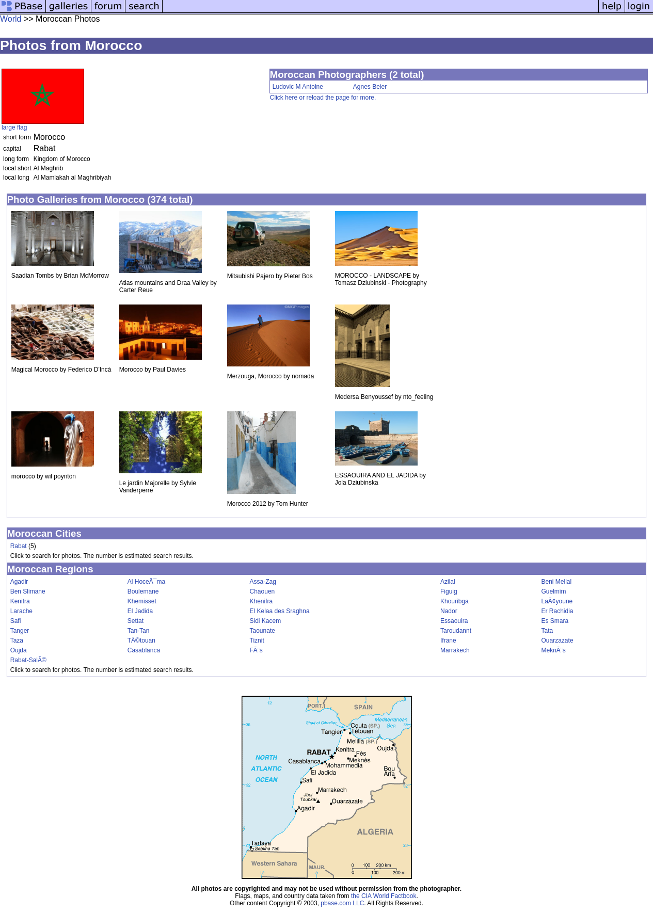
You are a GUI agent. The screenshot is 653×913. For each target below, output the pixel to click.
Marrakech (455, 650)
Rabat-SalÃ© (28, 660)
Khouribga (454, 601)
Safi (15, 620)
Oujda (18, 650)
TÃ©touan (141, 640)
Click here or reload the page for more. (323, 97)
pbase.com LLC (342, 903)
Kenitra (20, 601)
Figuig (448, 591)
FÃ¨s (256, 650)
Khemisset (142, 601)
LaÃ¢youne (557, 601)
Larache (21, 611)
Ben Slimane (27, 591)
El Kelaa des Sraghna (280, 611)
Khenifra (261, 601)
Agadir (19, 581)
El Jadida (140, 611)
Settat (136, 620)
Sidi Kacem (265, 620)
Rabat (18, 546)
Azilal (447, 581)
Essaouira (454, 620)
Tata (547, 630)
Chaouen (262, 591)
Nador (448, 611)
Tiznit (257, 640)
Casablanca (144, 650)
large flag (14, 127)
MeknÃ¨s (553, 650)
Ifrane (448, 640)
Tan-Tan (139, 630)
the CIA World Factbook (384, 896)
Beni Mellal (556, 581)
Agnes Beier (370, 86)
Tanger (19, 630)
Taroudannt (455, 630)
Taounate (262, 630)
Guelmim (553, 591)
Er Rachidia (557, 611)
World (11, 18)
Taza (16, 640)
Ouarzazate (557, 640)
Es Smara (555, 620)
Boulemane (143, 591)
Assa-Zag (263, 581)
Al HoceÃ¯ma (146, 581)
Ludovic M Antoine (298, 86)
